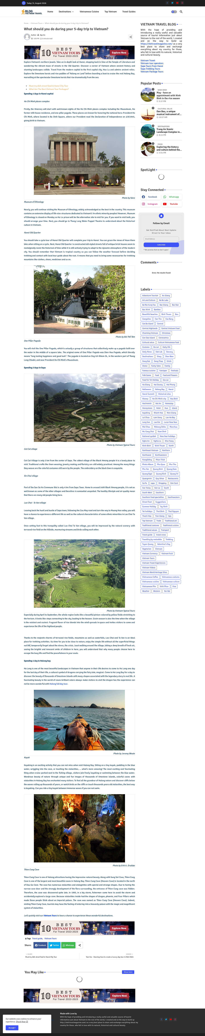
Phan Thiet (160, 460)
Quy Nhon (160, 478)
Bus (176, 314)
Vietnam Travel (148, 60)
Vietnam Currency (150, 553)
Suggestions (160, 502)
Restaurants (173, 478)
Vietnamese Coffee (150, 577)
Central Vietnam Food (170, 328)
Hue (166, 408)
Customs (145, 347)
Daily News (147, 352)
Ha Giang (146, 384)
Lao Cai (157, 422)
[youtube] (177, 3)
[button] (174, 11)
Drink (169, 361)
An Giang (166, 295)
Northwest (146, 455)
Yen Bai (167, 591)
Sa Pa (144, 483)
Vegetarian (146, 549)
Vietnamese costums (170, 577)
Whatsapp (70, 945)
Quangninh (147, 478)
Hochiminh (147, 403)
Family (167, 366)
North (171, 445)
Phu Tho (172, 464)
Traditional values (149, 530)
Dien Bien (169, 356)
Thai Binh (160, 511)
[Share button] (79, 945)
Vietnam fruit (167, 553)
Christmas (166, 333)
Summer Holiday (149, 506)
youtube (174, 204)
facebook (152, 196)
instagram (153, 204)
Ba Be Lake (163, 300)
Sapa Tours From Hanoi (152, 66)
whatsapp (174, 196)
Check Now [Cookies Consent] (20, 1022)
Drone (144, 366)
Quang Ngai (147, 474)
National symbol (149, 436)
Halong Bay (160, 389)
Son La (157, 488)
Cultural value (148, 342)
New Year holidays (167, 436)
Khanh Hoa (158, 413)
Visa (174, 586)
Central (160, 323)
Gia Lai (166, 380)
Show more (128, 972)
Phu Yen (145, 469)
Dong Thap (158, 361)
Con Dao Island (148, 338)
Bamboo (157, 309)
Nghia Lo (157, 441)
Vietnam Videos (148, 567)
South (166, 488)
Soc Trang (146, 488)
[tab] (50, 11)
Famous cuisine (148, 370)
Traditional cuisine (171, 525)
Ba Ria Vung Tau (149, 305)
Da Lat (156, 347)
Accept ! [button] (12, 1028)
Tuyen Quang (147, 544)
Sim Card (174, 483)
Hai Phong (170, 384)
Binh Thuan (166, 314)
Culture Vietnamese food (168, 342)
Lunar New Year (170, 422)
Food (157, 375)
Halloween (146, 389)
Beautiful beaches (150, 314)
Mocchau (173, 427)
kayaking (146, 413)
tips (169, 516)
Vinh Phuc (164, 586)
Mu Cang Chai (148, 431)
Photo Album (147, 464)
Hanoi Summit (148, 394)
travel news (161, 535)
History (145, 399)
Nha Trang (169, 441)
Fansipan (163, 370)
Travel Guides (129, 11)
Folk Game (146, 375)
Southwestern (174, 497)
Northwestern (161, 455)
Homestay (169, 403)
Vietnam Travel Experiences (153, 563)
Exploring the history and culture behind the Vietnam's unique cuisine (168, 148)
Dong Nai (146, 361)
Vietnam (158, 549)
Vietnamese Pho (149, 586)
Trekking (169, 539)
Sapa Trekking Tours (150, 68)
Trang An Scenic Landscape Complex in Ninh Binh (168, 131)
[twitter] (172, 3)
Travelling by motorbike (152, 539)
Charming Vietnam (150, 333)
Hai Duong (158, 384)
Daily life (166, 347)
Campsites (146, 319)
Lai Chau (146, 417)
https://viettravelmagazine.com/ (157, 43)
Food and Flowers (170, 375)
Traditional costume (150, 525)
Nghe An (146, 441)
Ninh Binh (146, 445)
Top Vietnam (111, 11)
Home (50, 11)
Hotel (158, 408)
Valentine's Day (163, 544)
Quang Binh (158, 469)
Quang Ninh (161, 474)
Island (174, 408)
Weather (145, 591)
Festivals (174, 370)
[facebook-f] (167, 3)
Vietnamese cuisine (89, 11)
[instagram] (182, 3)
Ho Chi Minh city (159, 399)
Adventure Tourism (150, 295)
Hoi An (158, 403)
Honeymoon (147, 408)
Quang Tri (174, 474)
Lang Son (146, 422)
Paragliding (147, 460)
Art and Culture (148, 300)
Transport (165, 530)
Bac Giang (164, 305)
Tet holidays (147, 511)
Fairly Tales (156, 366)
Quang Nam (172, 469)
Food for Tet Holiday (150, 380)
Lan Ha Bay (170, 417)
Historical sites (164, 394)
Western (156, 591)
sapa (153, 483)
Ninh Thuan (160, 445)
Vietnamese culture (171, 581)
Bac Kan (175, 305)
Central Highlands (149, 328)
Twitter (56, 945)
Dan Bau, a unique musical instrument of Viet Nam (168, 113)
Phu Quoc (161, 464)
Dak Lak (159, 352)
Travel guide (37, 938)
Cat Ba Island (147, 323)
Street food (147, 502)
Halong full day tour (58, 684)
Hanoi (170, 389)
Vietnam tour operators (152, 63)
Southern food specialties (153, 497)
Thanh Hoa (146, 516)
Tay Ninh (164, 506)
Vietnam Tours (36, 23)
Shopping (162, 483)
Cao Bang (169, 319)
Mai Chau (146, 427)
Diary (159, 356)
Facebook (42, 945)
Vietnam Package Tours (152, 71)
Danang (169, 352)
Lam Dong (157, 417)
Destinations (65, 11)
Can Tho (158, 319)
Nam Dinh (162, 431)
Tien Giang (159, 516)
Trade (158, 520)
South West (147, 492)
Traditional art (171, 520)
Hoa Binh (174, 399)
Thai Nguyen (173, 511)
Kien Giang (171, 413)
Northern (166, 450)
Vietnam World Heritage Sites (154, 572)
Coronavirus (164, 338)
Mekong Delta (160, 427)
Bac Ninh (146, 309)
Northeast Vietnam (150, 450)
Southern (160, 492)
